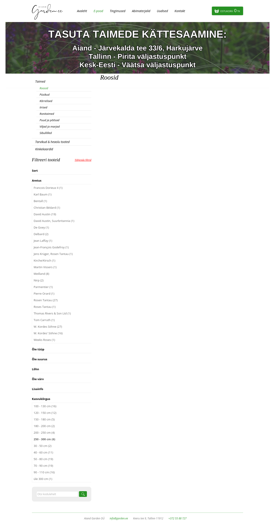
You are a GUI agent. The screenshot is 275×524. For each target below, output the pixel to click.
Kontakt (179, 11)
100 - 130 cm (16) (45, 406)
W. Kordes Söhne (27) (48, 327)
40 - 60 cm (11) (43, 452)
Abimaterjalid (141, 11)
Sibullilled (46, 133)
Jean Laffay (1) (43, 241)
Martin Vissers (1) (45, 267)
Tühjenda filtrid (83, 160)
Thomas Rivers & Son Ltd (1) (52, 313)
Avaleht (82, 11)
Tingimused (117, 11)
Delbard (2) (41, 234)
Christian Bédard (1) (47, 208)
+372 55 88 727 (177, 518)
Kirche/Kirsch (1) (44, 260)
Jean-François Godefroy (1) (51, 247)
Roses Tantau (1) (45, 307)
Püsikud (45, 95)
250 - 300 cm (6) (44, 439)
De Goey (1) (41, 227)
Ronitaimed (47, 114)
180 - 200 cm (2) (44, 426)
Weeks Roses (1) (44, 340)
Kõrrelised (46, 101)
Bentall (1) (40, 201)
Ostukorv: (230, 10)
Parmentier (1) (43, 287)
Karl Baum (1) (42, 194)
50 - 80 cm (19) (43, 459)
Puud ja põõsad (49, 120)
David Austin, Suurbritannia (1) (54, 221)
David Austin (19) (45, 214)
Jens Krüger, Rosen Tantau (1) (53, 254)
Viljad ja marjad (50, 126)
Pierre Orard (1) (44, 293)
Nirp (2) (39, 280)
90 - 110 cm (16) (44, 472)
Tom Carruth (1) (44, 320)
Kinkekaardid (44, 149)
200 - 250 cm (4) (44, 433)
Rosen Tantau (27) (46, 300)
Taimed (40, 81)
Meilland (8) (41, 274)
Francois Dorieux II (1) (48, 188)
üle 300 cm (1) (43, 479)
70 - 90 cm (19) (43, 466)
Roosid (44, 88)
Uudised (162, 11)
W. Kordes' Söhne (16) (48, 333)
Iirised (43, 107)
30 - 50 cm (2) (42, 446)
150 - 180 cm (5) (44, 419)
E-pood (98, 11)
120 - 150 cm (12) (45, 413)
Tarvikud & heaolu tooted (52, 142)
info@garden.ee (119, 518)
